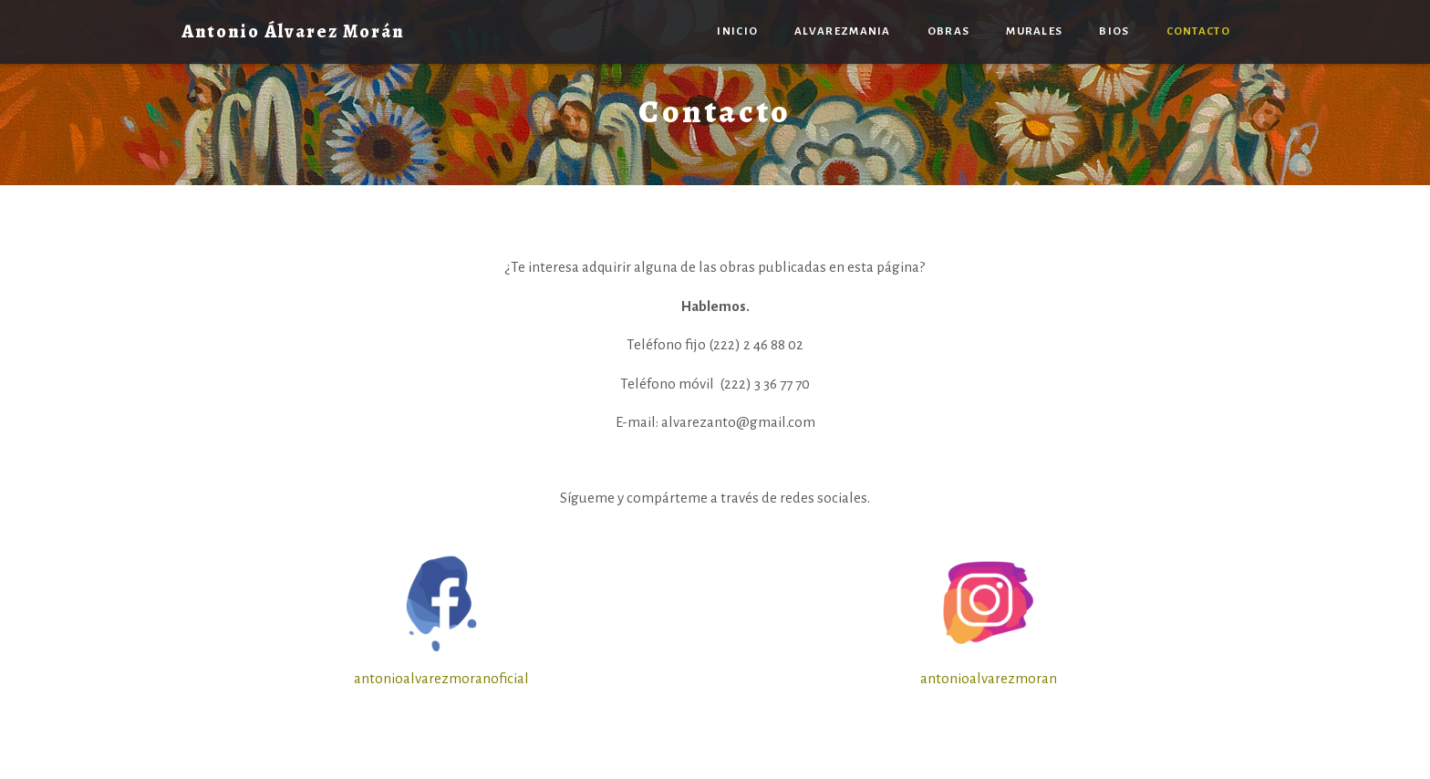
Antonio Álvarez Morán (293, 31)
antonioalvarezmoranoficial (441, 678)
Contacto (1198, 31)
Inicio (737, 31)
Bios (1114, 31)
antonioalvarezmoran (988, 678)
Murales (1034, 31)
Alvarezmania (842, 31)
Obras (948, 31)
